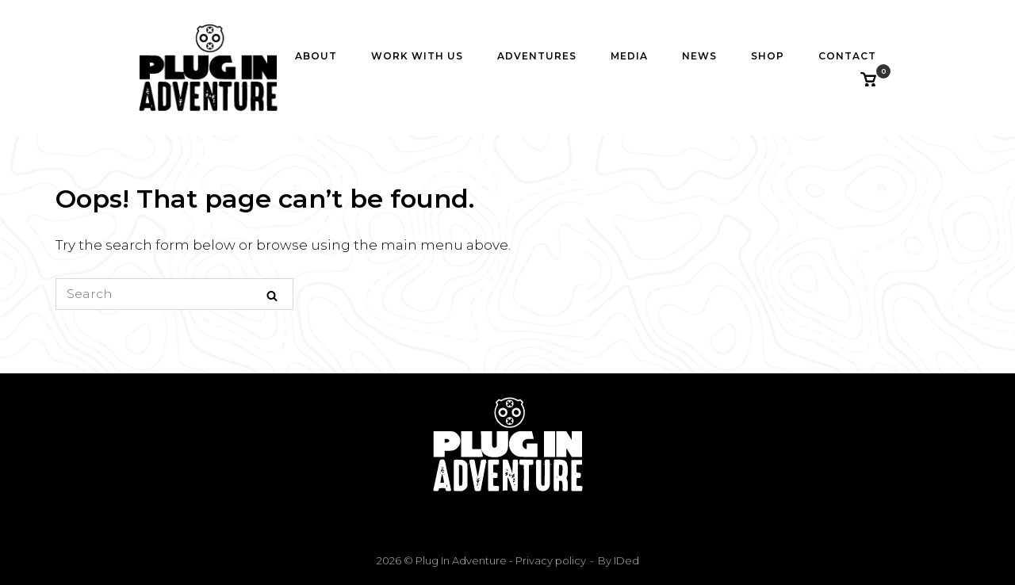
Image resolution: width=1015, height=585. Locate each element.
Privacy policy (549, 560)
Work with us (417, 56)
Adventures (536, 56)
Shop (767, 56)
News (699, 56)
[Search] (272, 295)
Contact (847, 56)
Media (629, 56)
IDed (626, 560)
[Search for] (174, 294)
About (316, 56)
